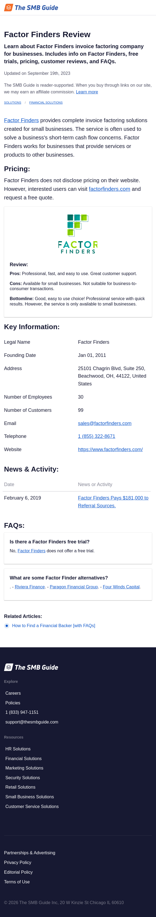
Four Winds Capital (121, 587)
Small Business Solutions (29, 797)
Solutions (12, 102)
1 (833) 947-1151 (22, 712)
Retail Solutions (20, 787)
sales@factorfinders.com (104, 423)
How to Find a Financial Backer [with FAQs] (53, 625)
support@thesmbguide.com (31, 722)
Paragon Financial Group (74, 587)
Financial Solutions (46, 102)
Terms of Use (17, 881)
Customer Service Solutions (32, 806)
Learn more (87, 92)
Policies (12, 703)
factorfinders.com (109, 189)
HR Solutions (17, 749)
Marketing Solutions (24, 768)
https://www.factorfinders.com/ (110, 449)
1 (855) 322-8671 (96, 436)
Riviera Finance (30, 587)
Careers (13, 693)
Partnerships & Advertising (29, 852)
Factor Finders (21, 120)
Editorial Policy (18, 872)
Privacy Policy (17, 862)
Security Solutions (22, 777)
